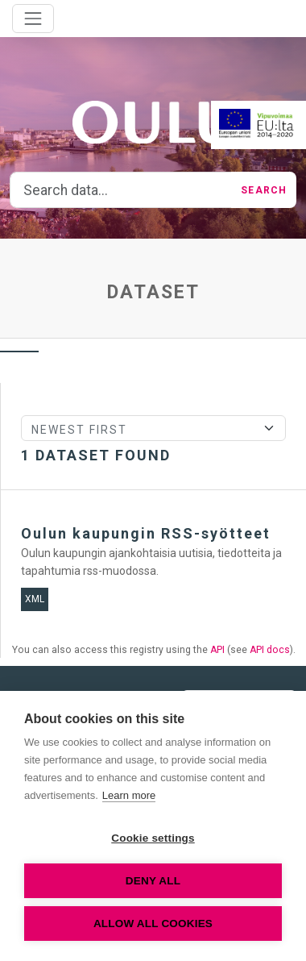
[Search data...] (121, 190)
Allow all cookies (153, 923)
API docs (270, 649)
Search (264, 190)
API (217, 649)
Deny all (153, 881)
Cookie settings (153, 838)
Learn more (128, 795)
